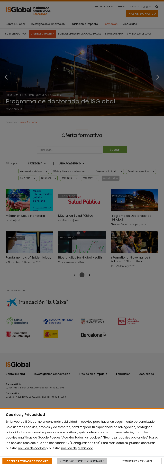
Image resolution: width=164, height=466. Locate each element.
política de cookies (32, 448)
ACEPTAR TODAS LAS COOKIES (27, 461)
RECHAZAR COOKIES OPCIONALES (82, 461)
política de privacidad (77, 448)
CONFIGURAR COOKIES (137, 461)
